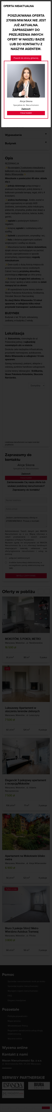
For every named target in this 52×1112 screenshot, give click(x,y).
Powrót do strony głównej (26, 58)
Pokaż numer (26, 113)
